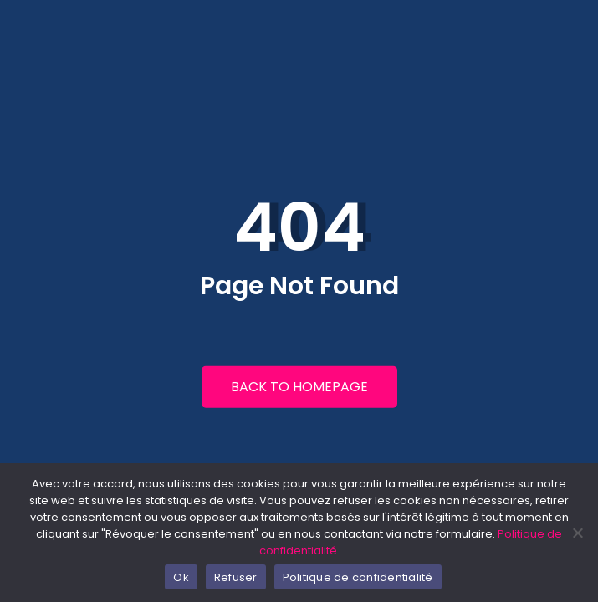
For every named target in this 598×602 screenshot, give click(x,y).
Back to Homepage (299, 386)
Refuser (236, 577)
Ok (181, 577)
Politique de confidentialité (358, 577)
